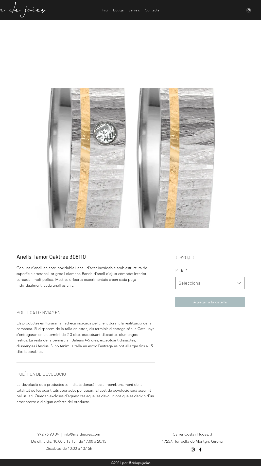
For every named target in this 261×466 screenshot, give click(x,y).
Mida (181, 270)
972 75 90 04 (48, 434)
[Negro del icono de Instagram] (192, 449)
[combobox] (210, 283)
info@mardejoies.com (82, 434)
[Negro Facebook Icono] (200, 449)
